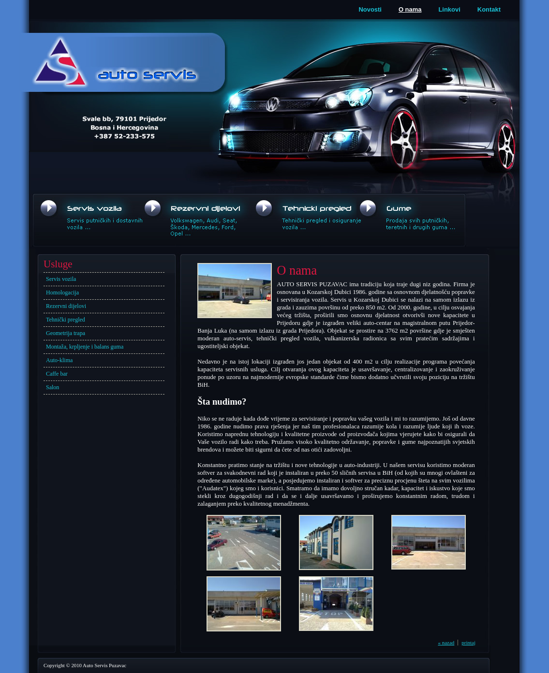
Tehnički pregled (65, 319)
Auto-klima (59, 360)
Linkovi (449, 9)
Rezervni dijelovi (66, 306)
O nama (410, 9)
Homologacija (62, 292)
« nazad (446, 642)
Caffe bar (57, 373)
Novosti (370, 9)
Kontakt (489, 9)
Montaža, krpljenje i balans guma (84, 346)
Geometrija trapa (65, 333)
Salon (52, 387)
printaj (468, 642)
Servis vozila (61, 279)
